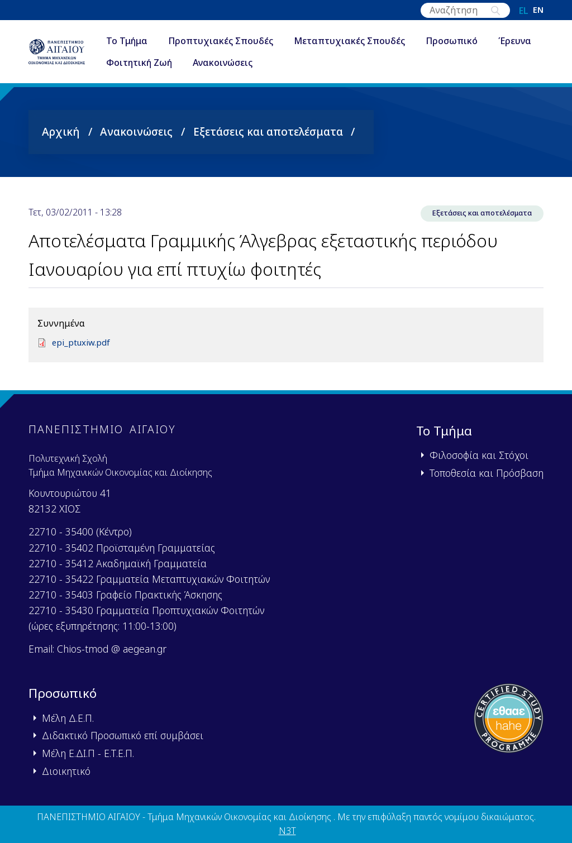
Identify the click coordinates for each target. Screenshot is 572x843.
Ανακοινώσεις (295, 64)
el (523, 10)
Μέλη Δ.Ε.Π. (68, 718)
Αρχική (61, 131)
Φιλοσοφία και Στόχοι (479, 455)
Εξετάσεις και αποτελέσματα (268, 131)
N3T (287, 831)
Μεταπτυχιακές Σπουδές (367, 41)
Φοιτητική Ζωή (211, 64)
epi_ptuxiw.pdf (82, 343)
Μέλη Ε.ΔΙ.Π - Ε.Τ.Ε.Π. (88, 753)
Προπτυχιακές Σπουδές (239, 41)
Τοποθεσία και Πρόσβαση (487, 473)
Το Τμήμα (145, 41)
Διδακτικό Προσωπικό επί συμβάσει (122, 736)
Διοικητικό (66, 771)
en (538, 11)
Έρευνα (141, 64)
